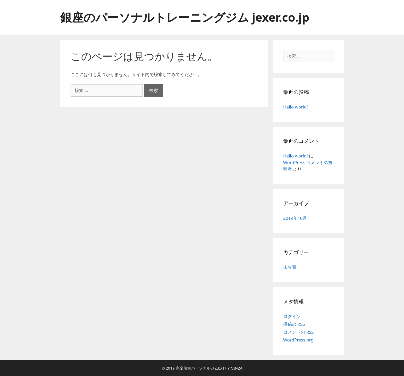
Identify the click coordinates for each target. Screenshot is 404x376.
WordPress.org (298, 340)
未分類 (289, 267)
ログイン (292, 316)
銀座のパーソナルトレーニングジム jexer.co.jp (184, 17)
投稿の (294, 324)
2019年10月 (295, 218)
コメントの (298, 332)
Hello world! (295, 107)
